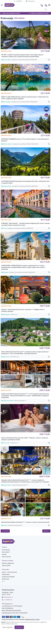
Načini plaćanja (6, 557)
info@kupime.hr (30, 1)
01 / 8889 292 (18, 1)
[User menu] (49, 5)
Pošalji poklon (6, 574)
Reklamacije (5, 579)
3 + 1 (3, 581)
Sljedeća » (46, 531)
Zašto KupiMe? (6, 565)
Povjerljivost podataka (8, 577)
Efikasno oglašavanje (8, 563)
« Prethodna (5, 531)
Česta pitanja (6, 550)
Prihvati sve (19, 627)
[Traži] (45, 9)
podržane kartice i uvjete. (32, 619)
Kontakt (4, 554)
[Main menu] (2, 5)
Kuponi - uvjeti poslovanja (9, 572)
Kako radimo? (6, 552)
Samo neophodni (8, 627)
